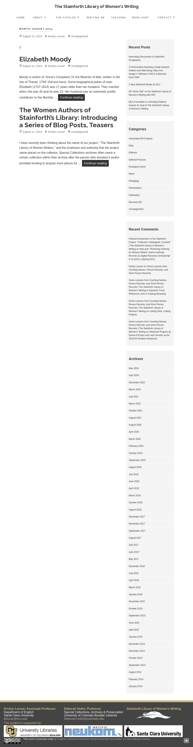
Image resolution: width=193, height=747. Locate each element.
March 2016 (135, 587)
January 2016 (135, 594)
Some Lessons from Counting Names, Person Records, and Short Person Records (148, 270)
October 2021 (135, 410)
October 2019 (135, 453)
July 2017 (133, 545)
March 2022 (135, 403)
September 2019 (137, 460)
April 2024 (134, 375)
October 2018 (135, 502)
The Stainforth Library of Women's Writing (96, 6)
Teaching (118, 17)
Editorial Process (137, 159)
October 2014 (135, 658)
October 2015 (135, 608)
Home (21, 17)
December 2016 (137, 566)
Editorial (133, 152)
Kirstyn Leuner (56, 36)
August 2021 (135, 418)
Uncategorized (79, 36)
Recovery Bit (135, 202)
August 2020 (135, 425)
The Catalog (66, 17)
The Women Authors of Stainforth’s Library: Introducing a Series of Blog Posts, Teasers (68, 117)
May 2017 (134, 559)
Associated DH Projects (140, 138)
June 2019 (134, 481)
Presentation (135, 188)
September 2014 (137, 665)
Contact (165, 17)
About (38, 17)
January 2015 (135, 636)
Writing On (96, 17)
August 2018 (135, 509)
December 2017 (137, 516)
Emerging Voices (137, 166)
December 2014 (137, 644)
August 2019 (135, 467)
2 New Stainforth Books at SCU (144, 84)
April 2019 (134, 488)
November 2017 (137, 523)
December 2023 (137, 382)
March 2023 (135, 389)
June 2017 (134, 552)
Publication (134, 195)
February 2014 (136, 679)
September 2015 (137, 615)
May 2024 (134, 368)
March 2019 (135, 495)
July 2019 (133, 474)
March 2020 (135, 439)
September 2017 (137, 531)
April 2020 (134, 432)
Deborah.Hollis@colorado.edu (84, 718)
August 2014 (135, 672)
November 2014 (137, 651)
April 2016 (134, 580)
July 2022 (133, 396)
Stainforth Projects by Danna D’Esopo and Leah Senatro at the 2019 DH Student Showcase (150, 335)
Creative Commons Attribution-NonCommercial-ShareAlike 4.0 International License (103, 739)
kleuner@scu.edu (15, 718)
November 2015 (137, 601)
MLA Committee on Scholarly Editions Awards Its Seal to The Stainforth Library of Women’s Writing (149, 105)
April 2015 (134, 629)
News (131, 173)
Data (131, 145)
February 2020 (136, 446)
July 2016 (133, 573)
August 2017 (135, 538)
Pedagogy (134, 181)
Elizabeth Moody (45, 59)
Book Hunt (140, 17)
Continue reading (72, 97)
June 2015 (134, 622)
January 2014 (135, 686)
